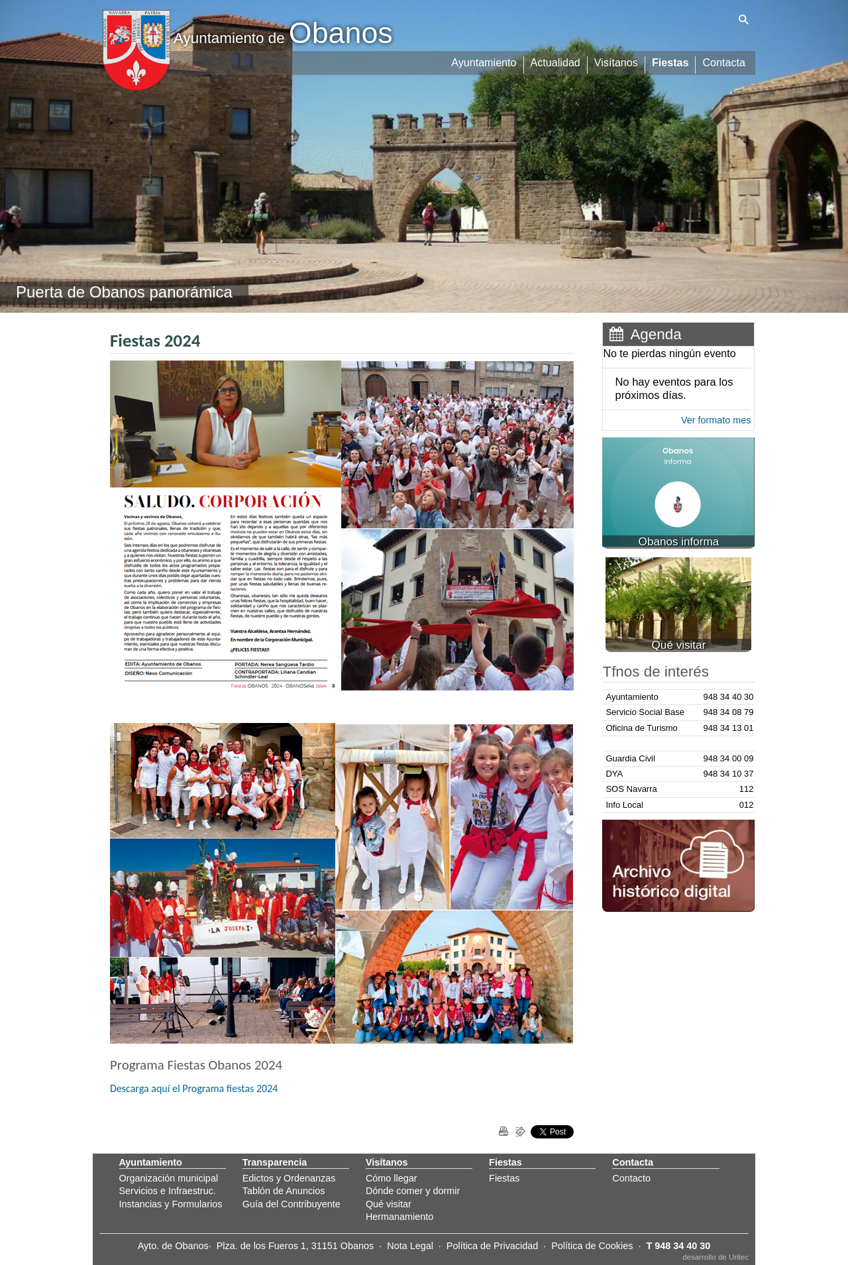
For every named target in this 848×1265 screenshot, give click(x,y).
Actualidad (557, 61)
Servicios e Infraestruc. (167, 1190)
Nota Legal (410, 1245)
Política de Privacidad (492, 1245)
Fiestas (671, 61)
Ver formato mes (716, 420)
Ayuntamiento (485, 61)
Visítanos (617, 61)
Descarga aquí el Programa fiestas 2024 (194, 1088)
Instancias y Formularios (171, 1204)
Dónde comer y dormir (413, 1190)
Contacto (631, 1178)
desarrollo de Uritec (715, 1257)
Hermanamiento (399, 1216)
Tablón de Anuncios (283, 1190)
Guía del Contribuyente (291, 1204)
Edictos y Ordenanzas (289, 1178)
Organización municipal (169, 1178)
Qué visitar (388, 1204)
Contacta (724, 61)
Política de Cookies (592, 1245)
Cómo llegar (391, 1178)
